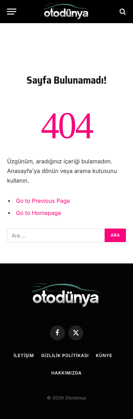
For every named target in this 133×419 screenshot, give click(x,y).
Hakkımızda (66, 373)
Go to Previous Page (43, 201)
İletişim (23, 355)
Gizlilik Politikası (65, 355)
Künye (104, 355)
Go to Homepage (38, 213)
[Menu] (11, 12)
